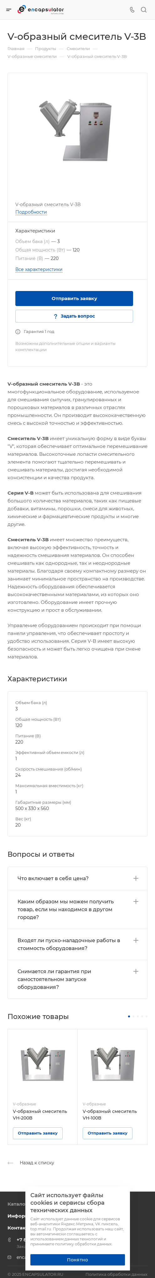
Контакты (20, 1228)
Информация (24, 1216)
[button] (129, 1016)
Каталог (18, 1204)
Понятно (77, 1260)
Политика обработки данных (116, 1274)
